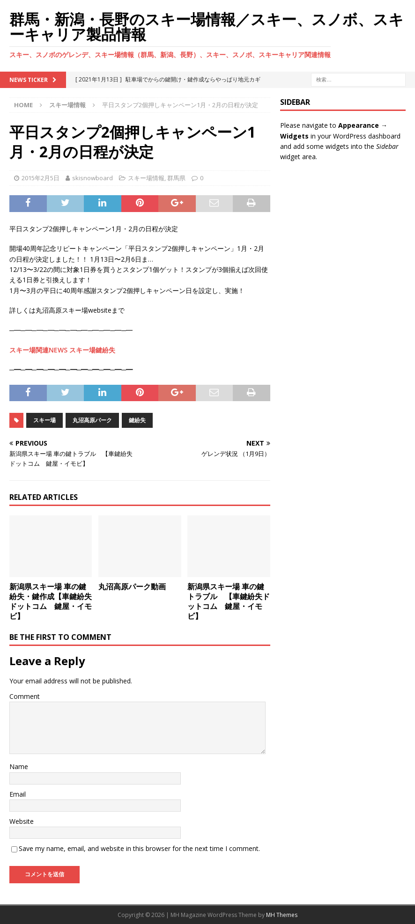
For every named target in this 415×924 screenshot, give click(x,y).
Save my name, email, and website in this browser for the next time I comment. (139, 848)
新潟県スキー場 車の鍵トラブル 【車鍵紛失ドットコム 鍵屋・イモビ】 (228, 601)
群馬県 (176, 178)
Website (21, 821)
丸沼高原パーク (92, 420)
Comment (24, 696)
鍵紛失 (137, 420)
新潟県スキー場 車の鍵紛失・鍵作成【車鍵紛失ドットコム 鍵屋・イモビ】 (50, 601)
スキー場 (44, 420)
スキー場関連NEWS (38, 349)
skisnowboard (92, 178)
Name (18, 766)
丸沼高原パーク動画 (132, 586)
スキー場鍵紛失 (92, 349)
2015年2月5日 (40, 178)
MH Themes (281, 915)
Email (17, 794)
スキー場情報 (146, 178)
